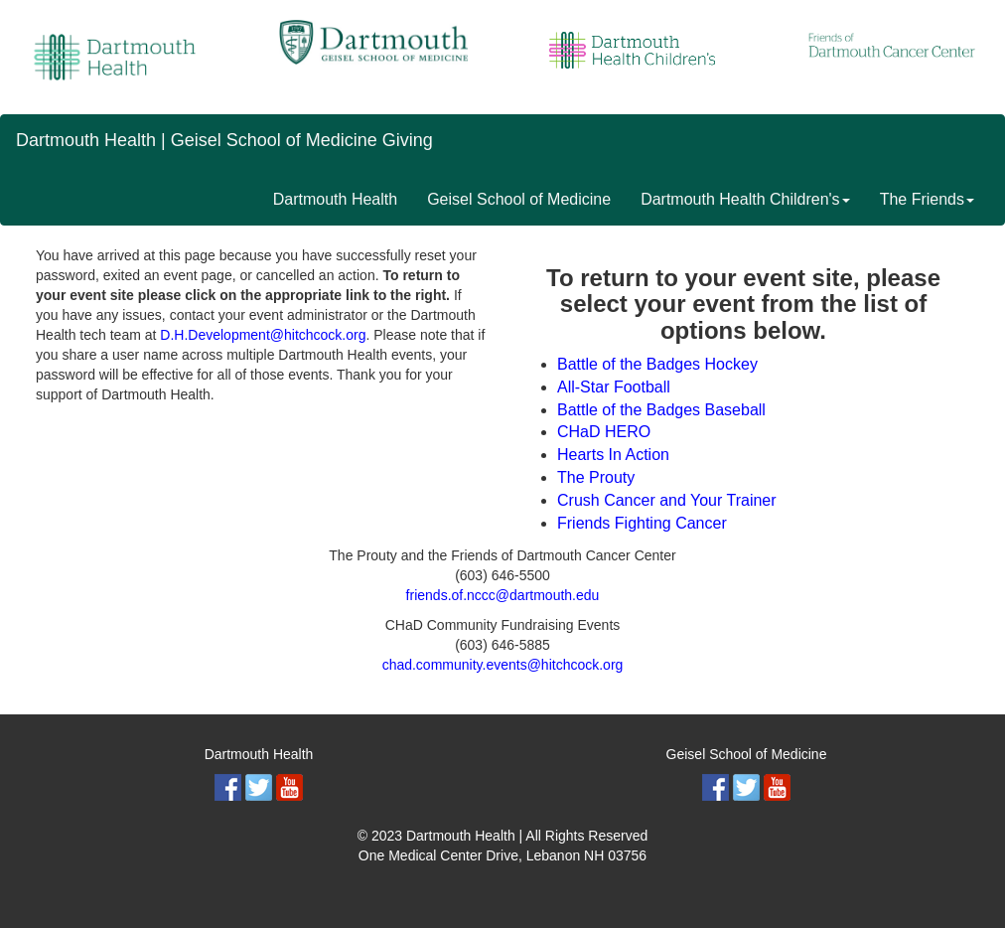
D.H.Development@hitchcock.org (262, 335)
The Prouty (596, 477)
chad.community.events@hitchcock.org (503, 665)
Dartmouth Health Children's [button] (745, 199)
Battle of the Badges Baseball (661, 409)
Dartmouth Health (335, 199)
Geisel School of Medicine (519, 199)
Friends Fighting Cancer (642, 523)
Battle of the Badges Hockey (657, 364)
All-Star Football (613, 387)
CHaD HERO (603, 431)
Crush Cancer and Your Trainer (667, 500)
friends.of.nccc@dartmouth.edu (503, 595)
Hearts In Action (613, 454)
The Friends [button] (927, 199)
